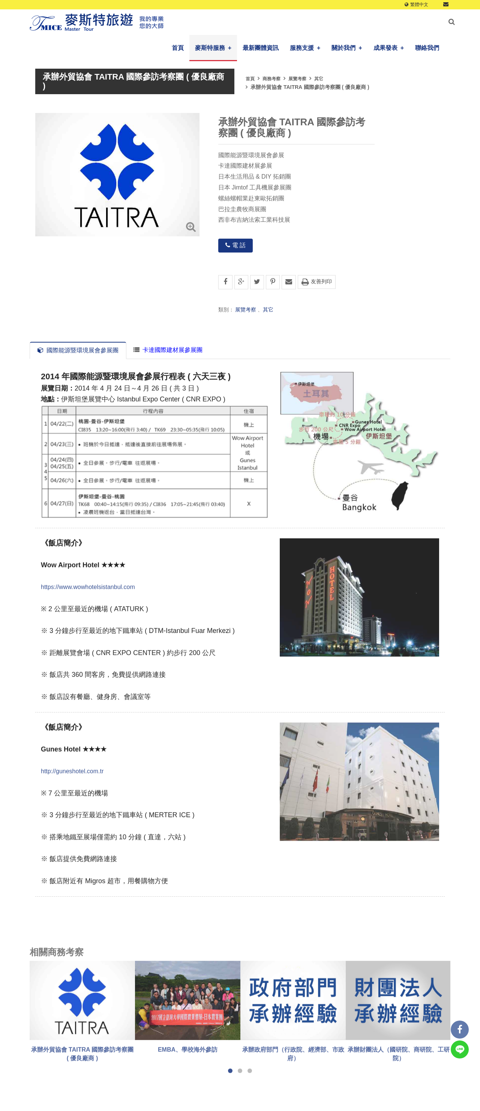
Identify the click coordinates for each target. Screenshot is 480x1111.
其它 (318, 78)
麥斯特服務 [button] (213, 48)
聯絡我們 (427, 48)
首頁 (178, 48)
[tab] (168, 350)
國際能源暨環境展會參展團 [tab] (78, 350)
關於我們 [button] (347, 48)
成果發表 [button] (389, 48)
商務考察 (271, 78)
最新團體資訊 (261, 48)
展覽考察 (297, 78)
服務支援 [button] (305, 48)
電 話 (235, 245)
